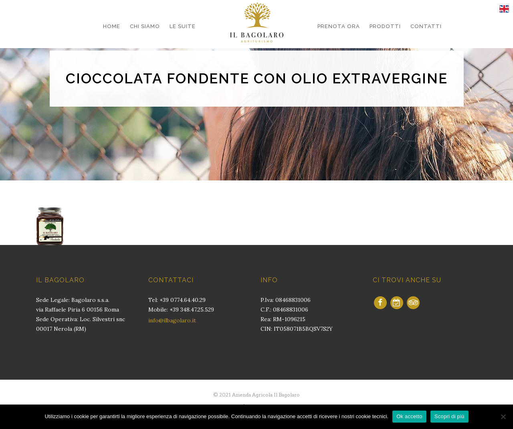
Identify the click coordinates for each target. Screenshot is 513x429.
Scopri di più (449, 416)
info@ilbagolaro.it (172, 320)
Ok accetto (409, 416)
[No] (503, 417)
